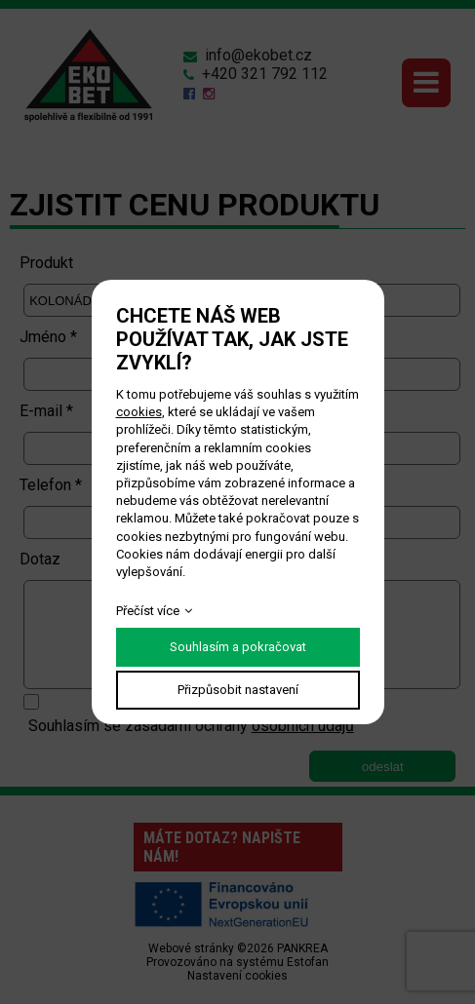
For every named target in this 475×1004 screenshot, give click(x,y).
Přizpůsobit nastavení (238, 689)
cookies (139, 412)
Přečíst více (147, 610)
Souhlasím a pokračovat (238, 646)
